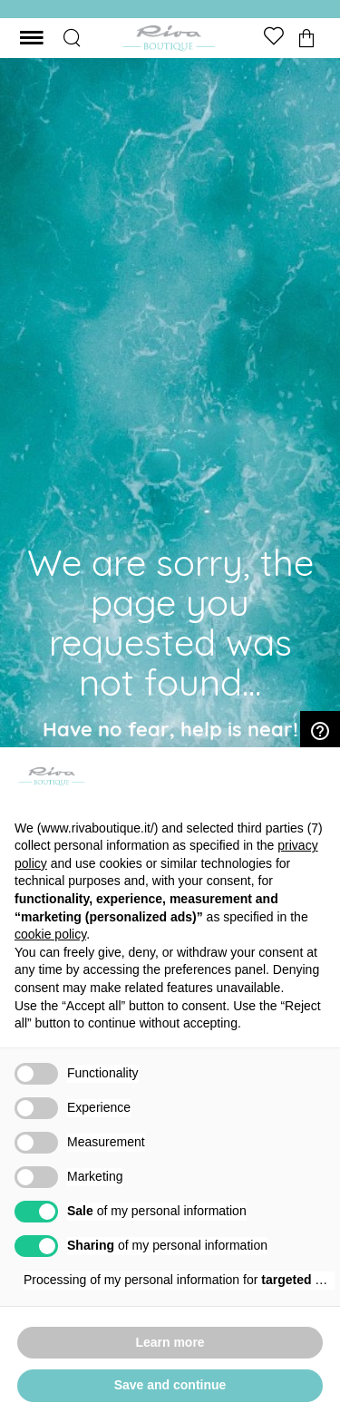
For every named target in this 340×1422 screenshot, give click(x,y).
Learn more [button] (169, 1342)
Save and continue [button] (170, 1385)
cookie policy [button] (50, 934)
